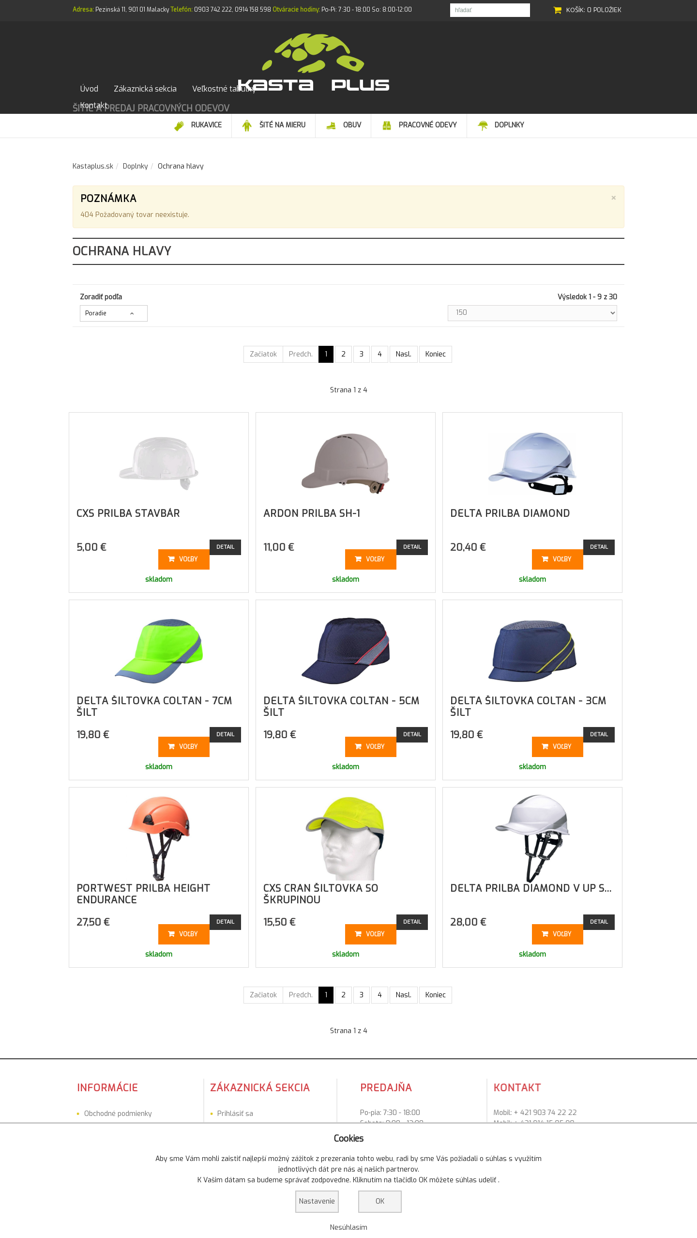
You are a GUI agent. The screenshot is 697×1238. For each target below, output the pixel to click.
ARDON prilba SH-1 (311, 507)
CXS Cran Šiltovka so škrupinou (321, 888)
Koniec (435, 348)
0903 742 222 (213, 10)
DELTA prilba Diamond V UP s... (531, 882)
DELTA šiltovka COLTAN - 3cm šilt (528, 700)
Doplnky (135, 160)
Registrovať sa (171, 1120)
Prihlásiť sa (165, 1107)
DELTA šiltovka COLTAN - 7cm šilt (154, 700)
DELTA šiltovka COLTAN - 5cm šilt (341, 700)
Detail (225, 540)
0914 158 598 (253, 10)
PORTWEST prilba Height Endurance (143, 888)
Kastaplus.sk (93, 160)
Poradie (95, 307)
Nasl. (403, 348)
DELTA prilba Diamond (510, 507)
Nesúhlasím (348, 1227)
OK (380, 1201)
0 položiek (604, 10)
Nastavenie (317, 1201)
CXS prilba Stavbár (128, 507)
